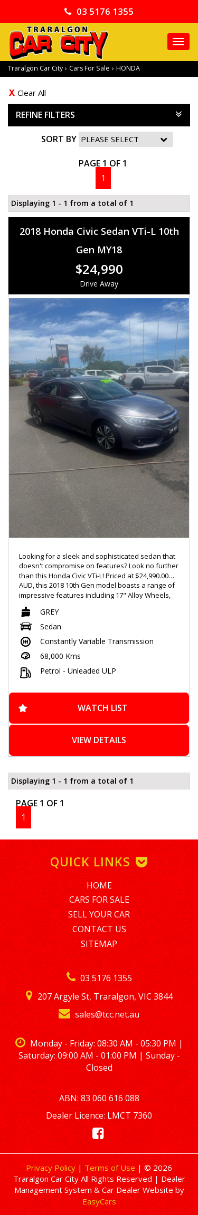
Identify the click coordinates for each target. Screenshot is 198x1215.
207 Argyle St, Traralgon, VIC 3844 (99, 996)
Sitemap (99, 944)
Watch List (103, 708)
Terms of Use (110, 1167)
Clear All (31, 92)
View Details (99, 740)
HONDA (128, 68)
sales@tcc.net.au (99, 1014)
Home (99, 885)
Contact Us (99, 929)
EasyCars (99, 1201)
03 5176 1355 (99, 11)
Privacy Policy (52, 1167)
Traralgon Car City (35, 68)
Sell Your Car (99, 914)
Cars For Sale (89, 68)
